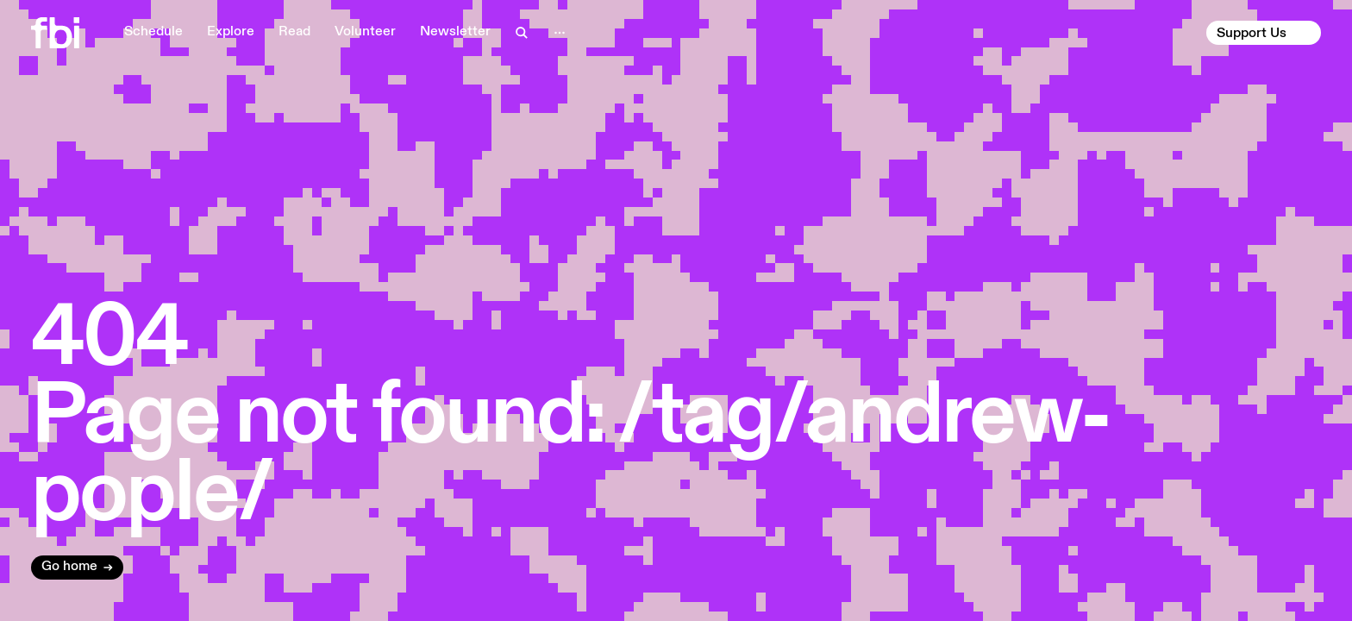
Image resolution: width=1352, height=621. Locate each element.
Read (294, 32)
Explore (230, 32)
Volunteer (365, 32)
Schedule (153, 32)
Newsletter (455, 32)
